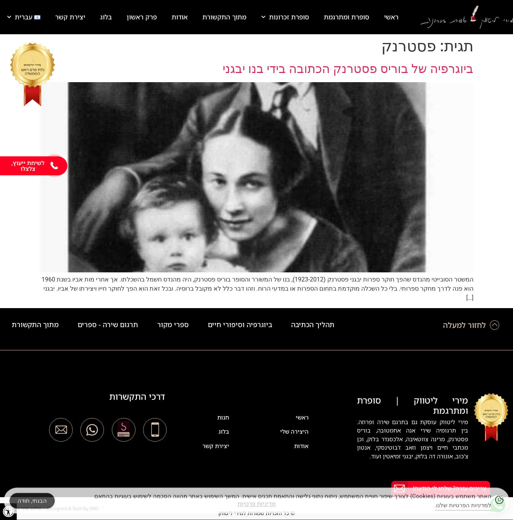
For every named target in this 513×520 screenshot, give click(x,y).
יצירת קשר (70, 17)
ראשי (391, 17)
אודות (180, 17)
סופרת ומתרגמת (346, 17)
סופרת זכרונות (285, 17)
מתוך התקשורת (224, 17)
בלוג (106, 17)
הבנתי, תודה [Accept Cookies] (32, 504)
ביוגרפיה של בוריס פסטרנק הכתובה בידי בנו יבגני (348, 69)
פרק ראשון (142, 17)
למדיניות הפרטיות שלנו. (463, 509)
